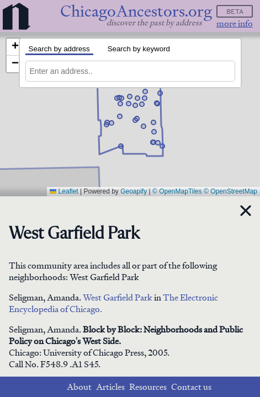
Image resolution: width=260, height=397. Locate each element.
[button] (143, 126)
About (79, 387)
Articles (110, 387)
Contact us (191, 387)
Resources (148, 387)
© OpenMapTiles (177, 191)
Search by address (59, 49)
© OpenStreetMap (230, 191)
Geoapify (133, 191)
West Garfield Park (117, 297)
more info (234, 23)
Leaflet (64, 191)
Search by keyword (139, 49)
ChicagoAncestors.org (136, 11)
